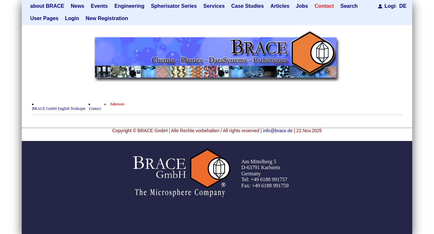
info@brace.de (278, 130)
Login (390, 6)
